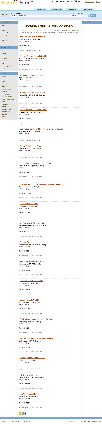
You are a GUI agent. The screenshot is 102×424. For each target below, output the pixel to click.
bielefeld (4, 43)
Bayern (4, 101)
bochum (4, 38)
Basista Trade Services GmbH (32, 92)
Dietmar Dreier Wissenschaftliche (34, 223)
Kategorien (72, 9)
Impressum (73, 421)
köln (3, 25)
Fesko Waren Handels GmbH (32, 261)
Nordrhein (4, 114)
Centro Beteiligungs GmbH (31, 146)
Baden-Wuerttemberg (8, 99)
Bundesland (88, 9)
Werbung (98, 2)
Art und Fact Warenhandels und (33, 75)
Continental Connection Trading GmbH (36, 163)
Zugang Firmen (89, 2)
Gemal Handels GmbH (29, 300)
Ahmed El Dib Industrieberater (32, 37)
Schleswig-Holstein (7, 96)
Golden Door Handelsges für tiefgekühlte (37, 319)
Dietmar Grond (26, 242)
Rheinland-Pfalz (6, 109)
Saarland (4, 76)
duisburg (4, 35)
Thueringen (5, 104)
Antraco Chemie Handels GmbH (33, 56)
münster (4, 68)
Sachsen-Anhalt (6, 89)
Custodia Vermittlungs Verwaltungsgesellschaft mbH (41, 184)
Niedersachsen (6, 84)
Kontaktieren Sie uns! (94, 421)
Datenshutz (82, 421)
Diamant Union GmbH (29, 204)
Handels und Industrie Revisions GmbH (36, 338)
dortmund (4, 28)
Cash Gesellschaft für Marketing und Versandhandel (41, 129)
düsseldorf (5, 33)
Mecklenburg (5, 94)
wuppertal (4, 40)
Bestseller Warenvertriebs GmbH (33, 110)
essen (3, 30)
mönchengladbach (7, 66)
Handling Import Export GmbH (32, 358)
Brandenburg (5, 79)
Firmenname (41, 9)
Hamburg (4, 86)
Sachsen (4, 91)
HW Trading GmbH (28, 394)
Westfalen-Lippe (6, 111)
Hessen (4, 106)
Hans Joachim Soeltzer (29, 375)
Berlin (3, 81)
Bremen (4, 116)
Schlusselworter (57, 9)
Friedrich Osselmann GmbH (31, 281)
